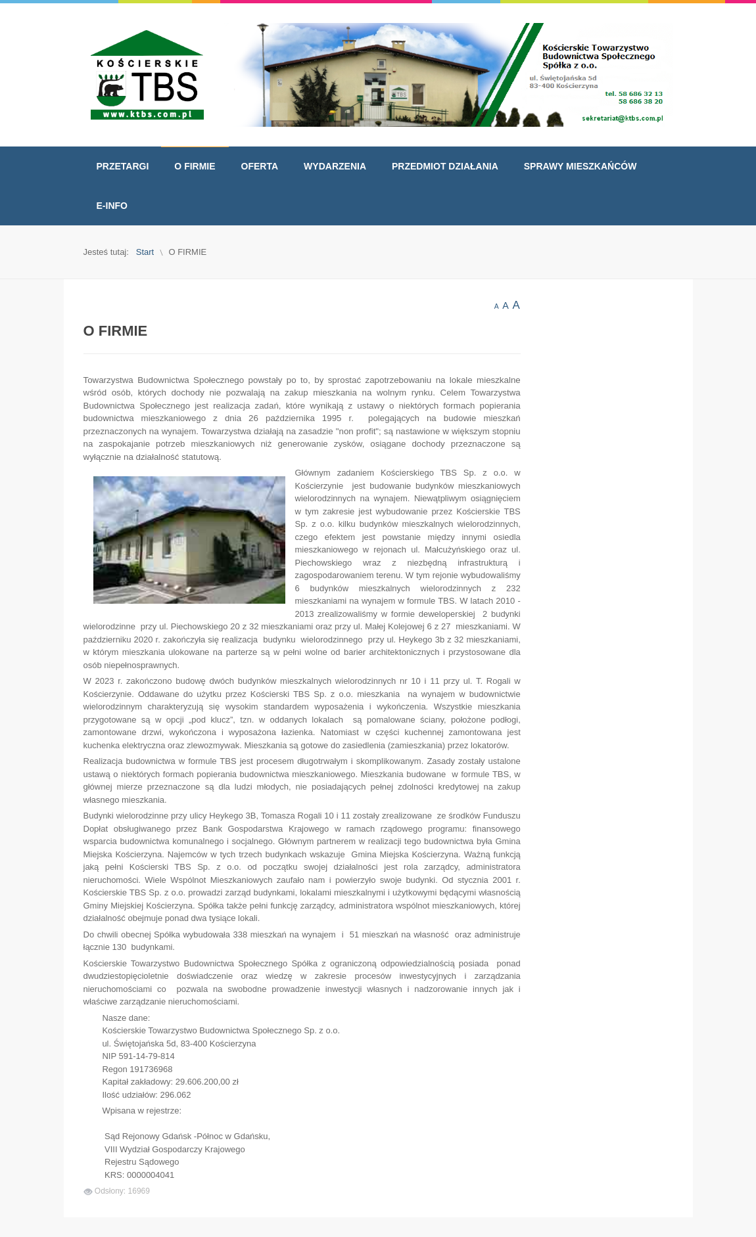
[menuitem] (122, 166)
